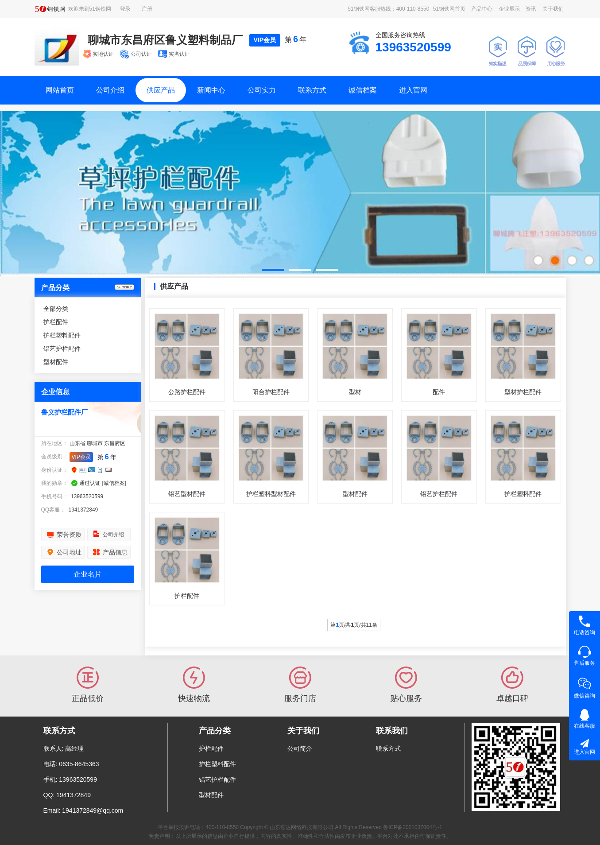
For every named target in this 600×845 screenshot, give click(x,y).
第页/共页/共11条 (353, 625)
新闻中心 (211, 90)
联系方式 (312, 90)
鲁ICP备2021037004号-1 (412, 827)
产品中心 (481, 9)
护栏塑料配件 (62, 335)
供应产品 (161, 90)
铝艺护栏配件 (62, 348)
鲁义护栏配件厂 (64, 412)
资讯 (531, 9)
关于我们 (553, 9)
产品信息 (115, 552)
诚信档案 (362, 90)
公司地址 (69, 552)
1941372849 (83, 510)
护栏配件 (55, 322)
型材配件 (55, 361)
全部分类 (55, 308)
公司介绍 (110, 90)
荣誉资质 (69, 534)
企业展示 (509, 9)
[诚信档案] (114, 483)
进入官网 (413, 90)
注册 (147, 9)
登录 (125, 9)
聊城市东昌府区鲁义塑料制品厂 (165, 40)
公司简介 (299, 748)
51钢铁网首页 (449, 9)
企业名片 (88, 574)
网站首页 (60, 90)
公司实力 (262, 90)
